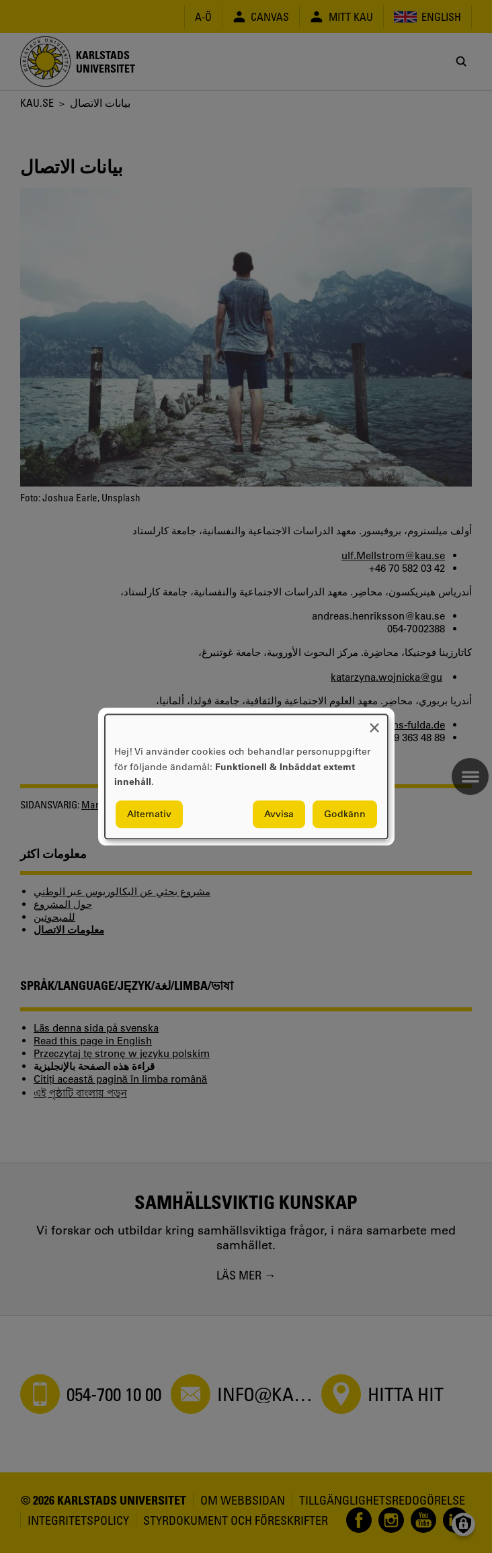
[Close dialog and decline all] (374, 722)
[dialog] (246, 776)
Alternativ (149, 814)
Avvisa (279, 814)
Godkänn (345, 814)
